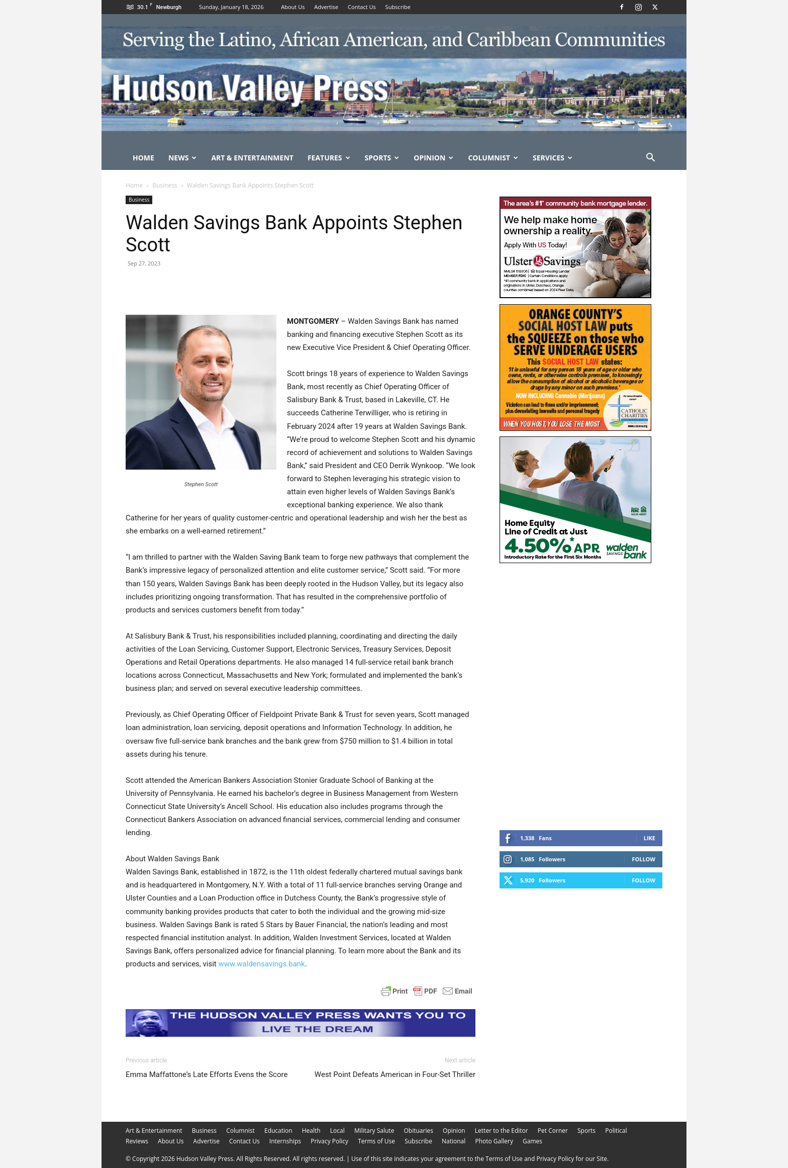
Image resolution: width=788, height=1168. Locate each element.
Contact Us (362, 7)
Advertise (326, 7)
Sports (382, 157)
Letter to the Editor (501, 1130)
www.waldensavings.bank (261, 963)
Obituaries (418, 1130)
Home (143, 157)
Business (164, 185)
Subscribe (398, 7)
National (453, 1141)
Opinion (433, 157)
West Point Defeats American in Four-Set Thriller (395, 1074)
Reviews (137, 1141)
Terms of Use (376, 1141)
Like (649, 838)
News (182, 157)
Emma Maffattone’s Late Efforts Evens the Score (206, 1074)
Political (616, 1130)
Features (329, 157)
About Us (293, 7)
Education (278, 1130)
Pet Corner (553, 1130)
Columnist (493, 157)
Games (532, 1141)
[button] (650, 158)
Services (552, 157)
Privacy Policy (329, 1141)
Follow (643, 859)
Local (337, 1130)
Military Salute (374, 1130)
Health (311, 1130)
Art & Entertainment (252, 157)
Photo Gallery (494, 1141)
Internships (285, 1141)
